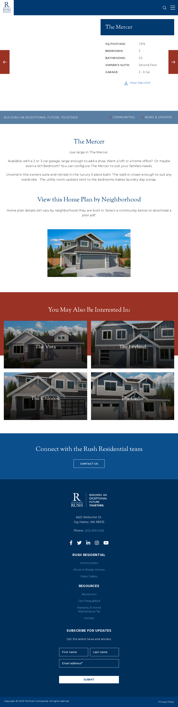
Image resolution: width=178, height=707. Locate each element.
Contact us (89, 463)
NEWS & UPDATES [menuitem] (158, 117)
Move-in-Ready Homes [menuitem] (89, 569)
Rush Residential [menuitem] (88, 555)
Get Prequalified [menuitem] (89, 601)
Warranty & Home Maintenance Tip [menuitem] (89, 609)
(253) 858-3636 (94, 530)
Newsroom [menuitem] (89, 594)
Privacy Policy (166, 701)
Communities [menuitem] (124, 117)
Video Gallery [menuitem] (89, 576)
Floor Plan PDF (137, 83)
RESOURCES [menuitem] (89, 586)
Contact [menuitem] (89, 618)
